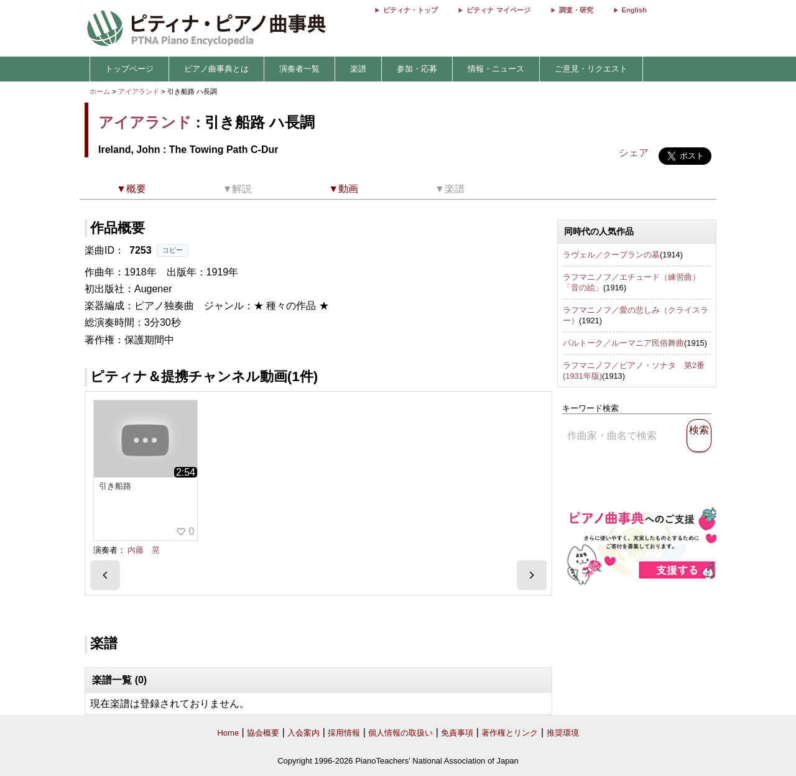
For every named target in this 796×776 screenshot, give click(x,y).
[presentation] (105, 575)
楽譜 (358, 68)
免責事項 (457, 732)
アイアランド (138, 91)
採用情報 (344, 732)
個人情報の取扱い (400, 732)
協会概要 (263, 732)
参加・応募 (417, 68)
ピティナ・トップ (410, 10)
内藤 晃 (143, 550)
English (634, 10)
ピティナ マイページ (498, 10)
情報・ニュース (496, 68)
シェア (634, 152)
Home (228, 732)
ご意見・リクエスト (591, 68)
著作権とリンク (509, 732)
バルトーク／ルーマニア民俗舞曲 (623, 343)
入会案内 (303, 732)
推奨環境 (563, 732)
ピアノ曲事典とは (216, 68)
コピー (172, 250)
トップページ (129, 68)
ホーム (100, 91)
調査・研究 (576, 10)
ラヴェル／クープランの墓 (611, 254)
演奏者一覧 (299, 68)
